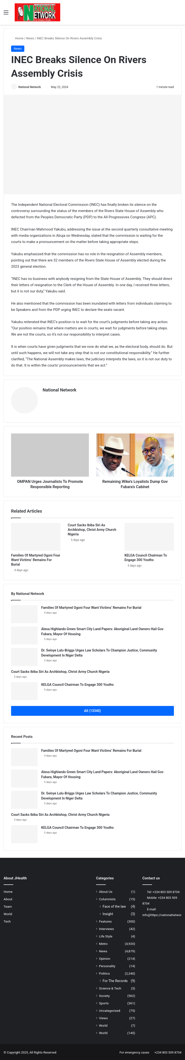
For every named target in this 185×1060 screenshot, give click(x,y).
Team (8, 905)
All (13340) (92, 709)
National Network (31, 87)
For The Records (115, 980)
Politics (104, 972)
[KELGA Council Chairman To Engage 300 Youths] (149, 536)
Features (105, 920)
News (30, 38)
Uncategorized (109, 1009)
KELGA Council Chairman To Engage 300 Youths (77, 683)
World (8, 913)
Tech (7, 920)
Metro (103, 942)
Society (104, 994)
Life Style (105, 935)
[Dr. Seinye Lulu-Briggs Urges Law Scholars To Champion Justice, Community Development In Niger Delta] (24, 656)
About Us (105, 890)
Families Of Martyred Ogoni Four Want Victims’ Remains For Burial (35, 558)
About (8, 898)
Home (17, 38)
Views (103, 1017)
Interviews (106, 928)
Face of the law (114, 905)
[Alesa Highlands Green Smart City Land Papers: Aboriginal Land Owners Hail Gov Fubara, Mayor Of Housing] (24, 634)
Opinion (104, 957)
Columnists (107, 898)
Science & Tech (110, 987)
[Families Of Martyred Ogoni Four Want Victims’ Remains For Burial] (35, 536)
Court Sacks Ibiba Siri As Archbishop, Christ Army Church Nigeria (92, 528)
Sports (104, 1002)
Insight (108, 913)
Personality (107, 965)
